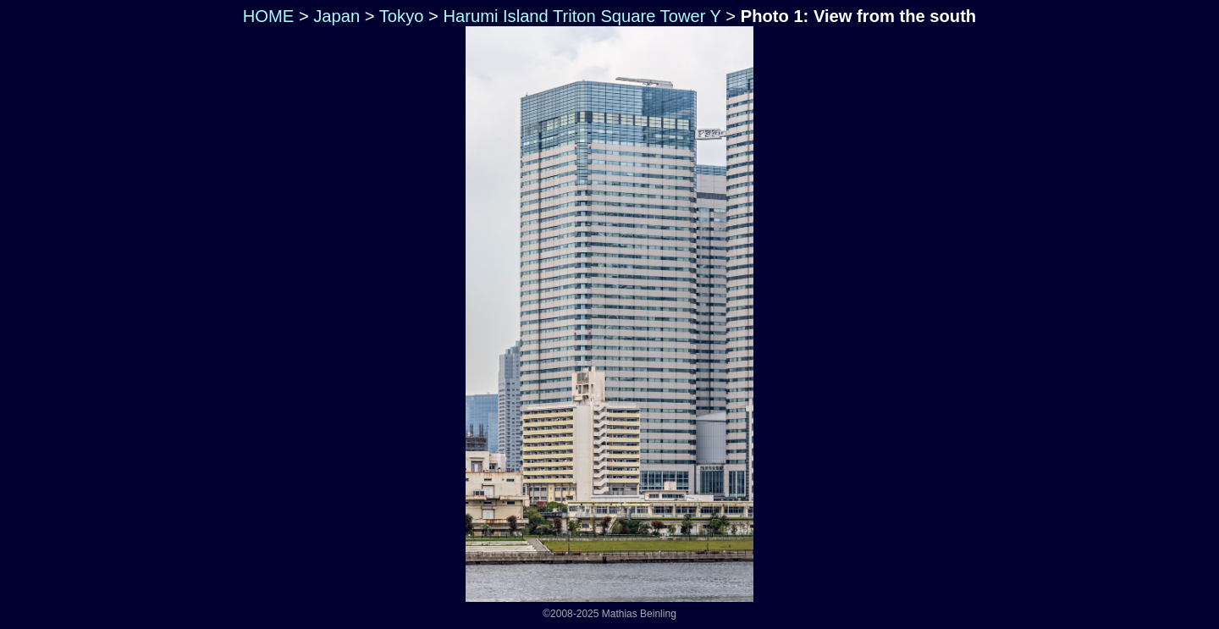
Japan (336, 16)
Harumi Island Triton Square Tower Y (581, 16)
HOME (266, 16)
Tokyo (401, 16)
